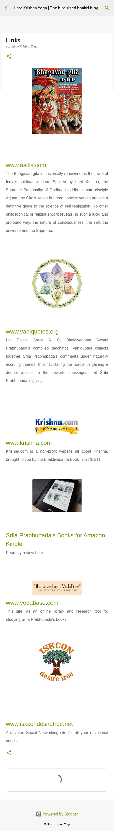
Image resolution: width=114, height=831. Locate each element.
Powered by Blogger (57, 814)
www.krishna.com (29, 442)
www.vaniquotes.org (32, 331)
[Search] (107, 8)
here (39, 553)
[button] (9, 56)
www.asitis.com (26, 165)
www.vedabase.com (32, 602)
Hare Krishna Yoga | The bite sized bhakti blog (56, 8)
